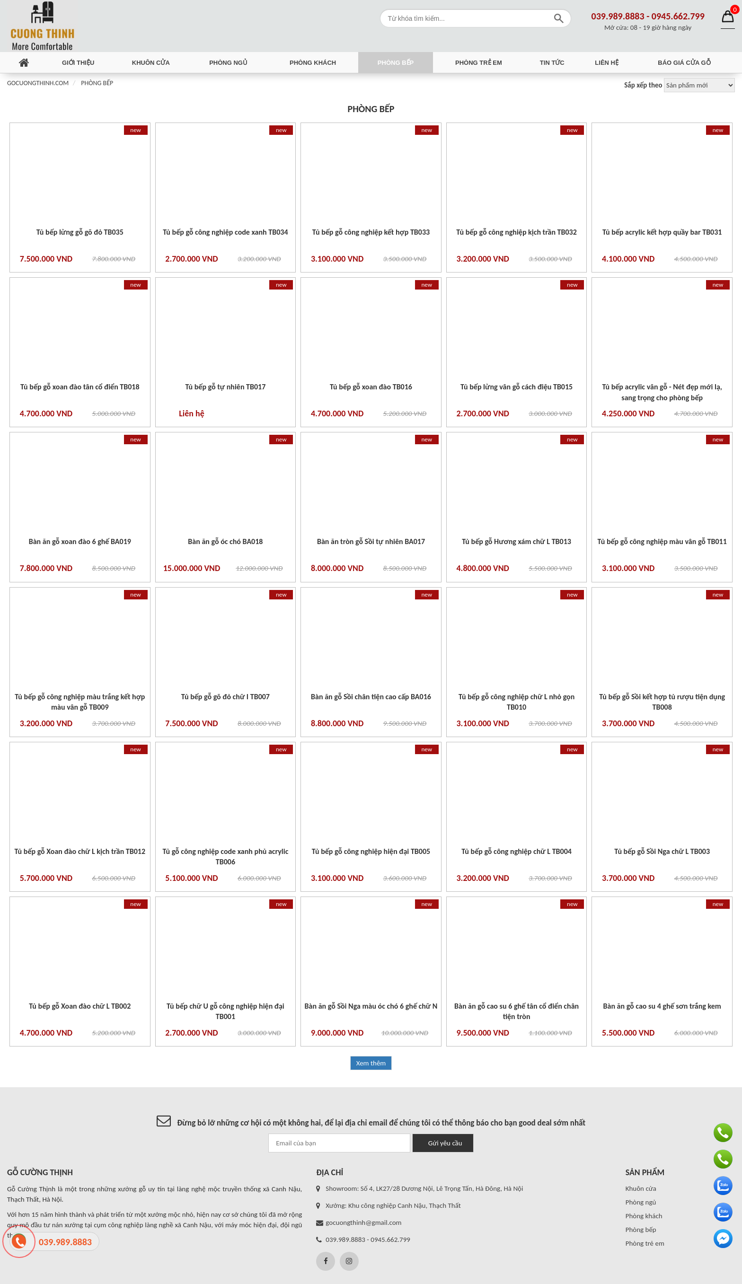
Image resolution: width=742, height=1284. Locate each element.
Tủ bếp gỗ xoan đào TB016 (371, 386)
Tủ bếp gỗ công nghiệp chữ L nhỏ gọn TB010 (516, 702)
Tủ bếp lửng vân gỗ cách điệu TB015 (516, 386)
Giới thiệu (78, 62)
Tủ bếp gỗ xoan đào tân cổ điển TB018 (80, 386)
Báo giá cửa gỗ (684, 62)
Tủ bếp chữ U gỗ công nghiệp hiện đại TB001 (225, 1011)
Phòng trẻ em (478, 62)
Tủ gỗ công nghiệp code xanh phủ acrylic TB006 (225, 856)
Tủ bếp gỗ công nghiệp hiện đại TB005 (371, 851)
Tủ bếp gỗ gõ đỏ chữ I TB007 (225, 696)
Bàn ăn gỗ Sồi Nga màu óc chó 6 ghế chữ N (371, 1006)
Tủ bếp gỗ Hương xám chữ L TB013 (516, 541)
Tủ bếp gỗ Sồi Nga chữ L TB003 (662, 851)
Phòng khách (313, 62)
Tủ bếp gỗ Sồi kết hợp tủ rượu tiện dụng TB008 (662, 702)
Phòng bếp (396, 62)
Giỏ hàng (728, 16)
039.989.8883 (618, 16)
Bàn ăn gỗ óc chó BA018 (225, 541)
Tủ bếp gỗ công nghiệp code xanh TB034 (225, 232)
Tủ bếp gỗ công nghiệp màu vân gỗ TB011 (662, 541)
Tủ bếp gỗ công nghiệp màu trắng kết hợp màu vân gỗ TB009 (80, 702)
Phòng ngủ (228, 62)
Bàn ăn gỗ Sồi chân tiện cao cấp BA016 (371, 696)
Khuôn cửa (151, 62)
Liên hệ (606, 62)
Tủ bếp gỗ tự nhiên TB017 (225, 386)
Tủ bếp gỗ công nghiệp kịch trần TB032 (516, 232)
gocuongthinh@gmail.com (363, 1222)
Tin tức (552, 62)
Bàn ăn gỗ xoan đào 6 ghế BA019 (80, 541)
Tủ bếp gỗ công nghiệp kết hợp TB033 (371, 232)
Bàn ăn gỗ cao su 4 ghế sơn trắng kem (662, 1006)
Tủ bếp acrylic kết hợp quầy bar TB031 (662, 232)
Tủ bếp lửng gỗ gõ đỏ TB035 (80, 232)
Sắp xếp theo (643, 85)
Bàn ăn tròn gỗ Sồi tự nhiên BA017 (371, 541)
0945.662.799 (678, 16)
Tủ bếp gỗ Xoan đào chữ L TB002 (80, 1006)
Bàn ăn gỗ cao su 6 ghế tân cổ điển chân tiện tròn (516, 1011)
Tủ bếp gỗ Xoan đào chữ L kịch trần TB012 (80, 851)
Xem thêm (371, 1063)
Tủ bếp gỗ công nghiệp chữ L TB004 (516, 851)
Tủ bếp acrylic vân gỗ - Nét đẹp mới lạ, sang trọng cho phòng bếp (662, 392)
